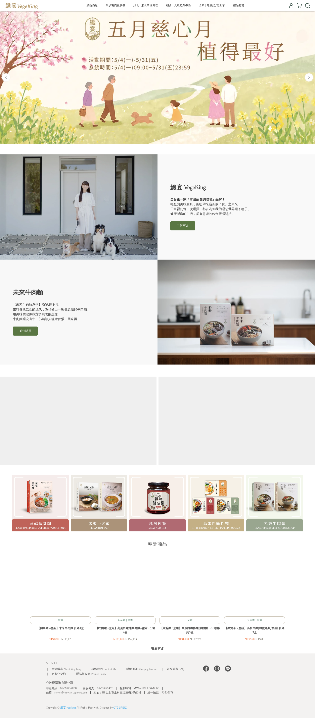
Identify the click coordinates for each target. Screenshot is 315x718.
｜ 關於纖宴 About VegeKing (63, 669)
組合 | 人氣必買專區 (178, 5)
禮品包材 (238, 5)
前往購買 (25, 331)
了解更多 (183, 226)
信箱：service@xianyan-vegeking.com (66, 692)
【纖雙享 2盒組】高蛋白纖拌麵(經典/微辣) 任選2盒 (254, 630)
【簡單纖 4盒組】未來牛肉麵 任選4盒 (60, 628)
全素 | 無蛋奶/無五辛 (212, 5)
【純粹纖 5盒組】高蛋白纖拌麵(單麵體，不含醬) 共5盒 (190, 630)
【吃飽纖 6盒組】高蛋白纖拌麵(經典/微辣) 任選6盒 (125, 630)
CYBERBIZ (120, 708)
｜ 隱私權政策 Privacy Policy (88, 674)
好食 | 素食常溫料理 (145, 5)
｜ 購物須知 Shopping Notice (138, 669)
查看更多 (157, 649)
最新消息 (92, 5)
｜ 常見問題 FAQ (172, 669)
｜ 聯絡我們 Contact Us (101, 669)
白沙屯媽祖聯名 (115, 5)
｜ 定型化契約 (56, 674)
